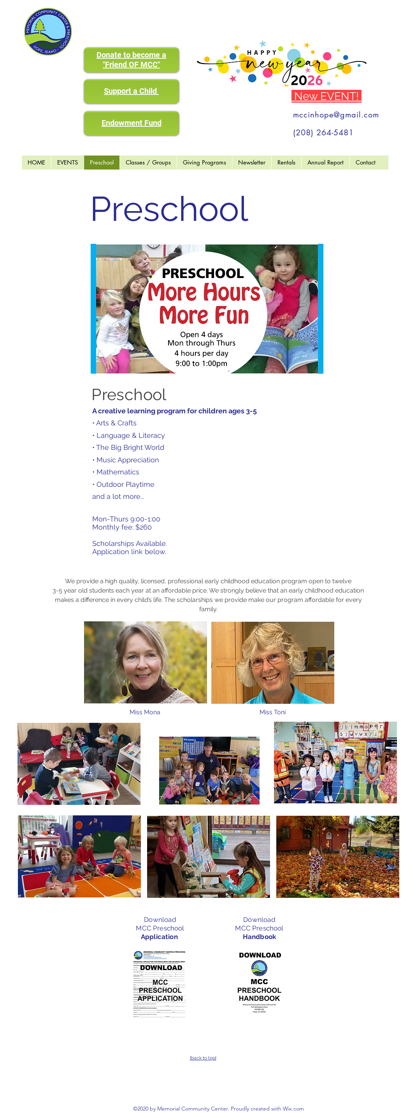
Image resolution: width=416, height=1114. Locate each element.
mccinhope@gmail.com (336, 115)
